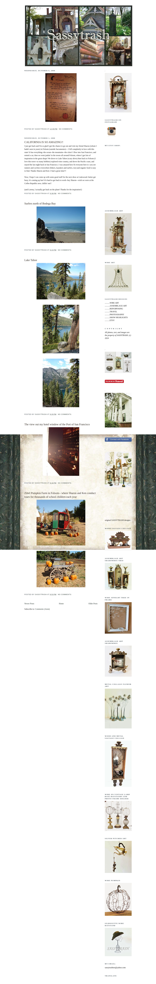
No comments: (66, 129)
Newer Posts (29, 604)
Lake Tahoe (30, 260)
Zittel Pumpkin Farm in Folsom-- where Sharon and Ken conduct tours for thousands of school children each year (60, 495)
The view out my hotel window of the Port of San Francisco (57, 424)
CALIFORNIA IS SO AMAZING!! (43, 142)
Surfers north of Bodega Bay (40, 203)
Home (61, 604)
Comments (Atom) (42, 609)
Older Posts (93, 604)
